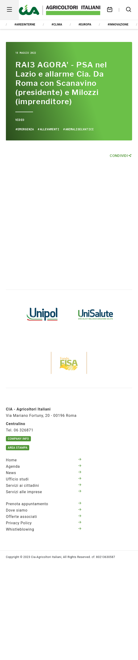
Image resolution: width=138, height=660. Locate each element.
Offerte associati (43, 516)
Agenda (43, 466)
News (43, 473)
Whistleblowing (43, 529)
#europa (85, 24)
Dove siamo (43, 510)
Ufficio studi (43, 479)
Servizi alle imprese (43, 492)
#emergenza (24, 129)
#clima (57, 24)
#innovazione (118, 24)
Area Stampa (17, 447)
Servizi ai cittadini (43, 485)
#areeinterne (24, 24)
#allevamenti (48, 129)
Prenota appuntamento (43, 504)
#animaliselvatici (78, 129)
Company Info (18, 438)
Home (43, 460)
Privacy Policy (43, 523)
